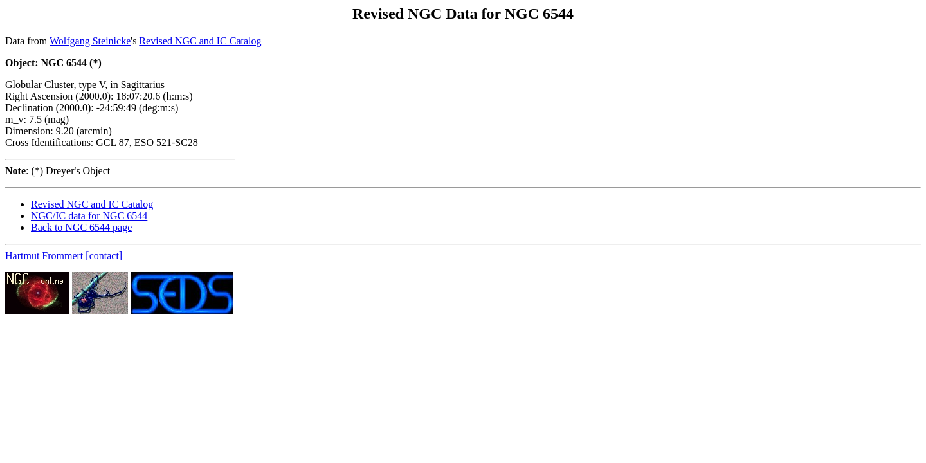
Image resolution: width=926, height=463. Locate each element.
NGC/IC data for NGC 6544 (89, 215)
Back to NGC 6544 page (81, 227)
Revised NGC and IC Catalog (200, 40)
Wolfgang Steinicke (90, 40)
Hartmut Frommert (44, 255)
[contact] (104, 255)
